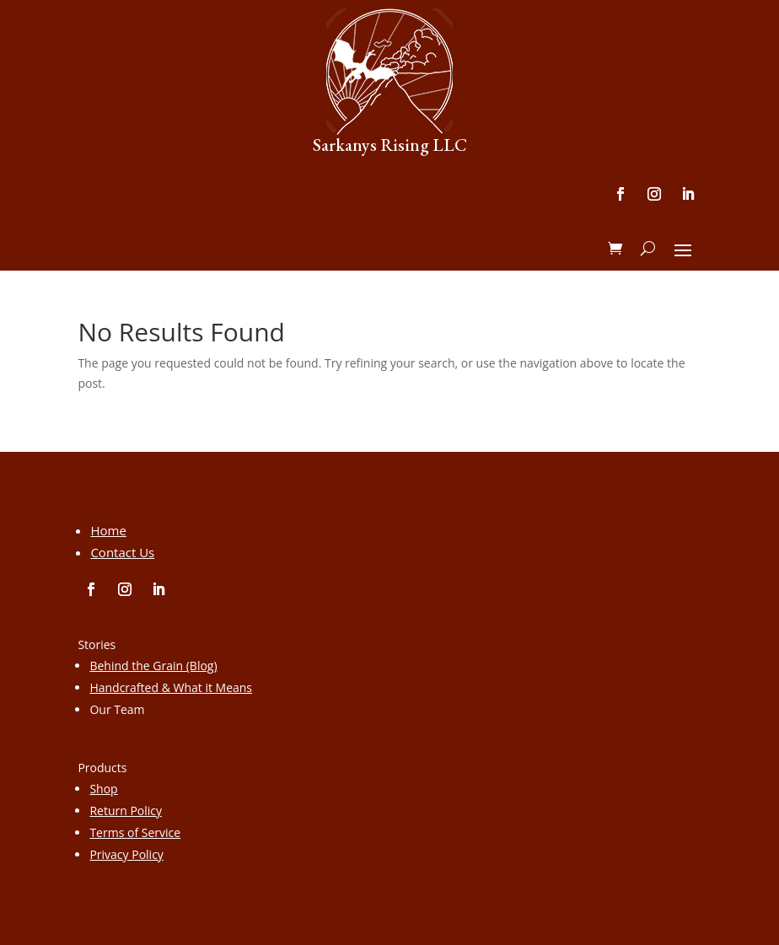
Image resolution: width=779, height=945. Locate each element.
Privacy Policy (126, 854)
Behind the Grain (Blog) (153, 666)
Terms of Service (134, 832)
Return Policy (125, 811)
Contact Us (122, 552)
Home (108, 530)
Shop (103, 789)
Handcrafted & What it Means (170, 687)
